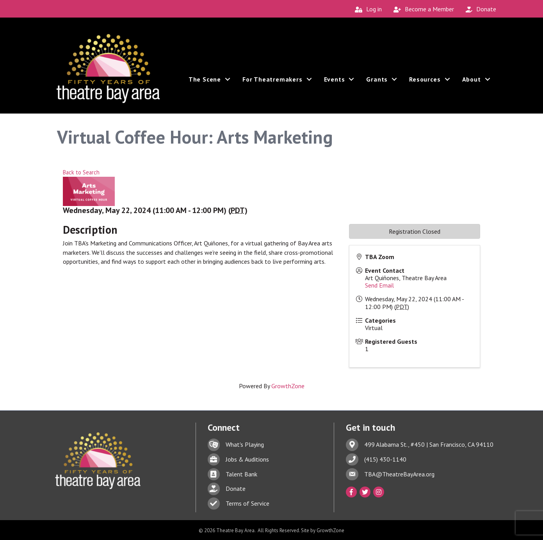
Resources (424, 83)
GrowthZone (287, 386)
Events (334, 83)
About (471, 83)
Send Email (379, 285)
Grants (377, 83)
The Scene (205, 83)
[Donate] (479, 9)
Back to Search (81, 172)
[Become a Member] (422, 9)
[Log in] (366, 9)
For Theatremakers (272, 83)
